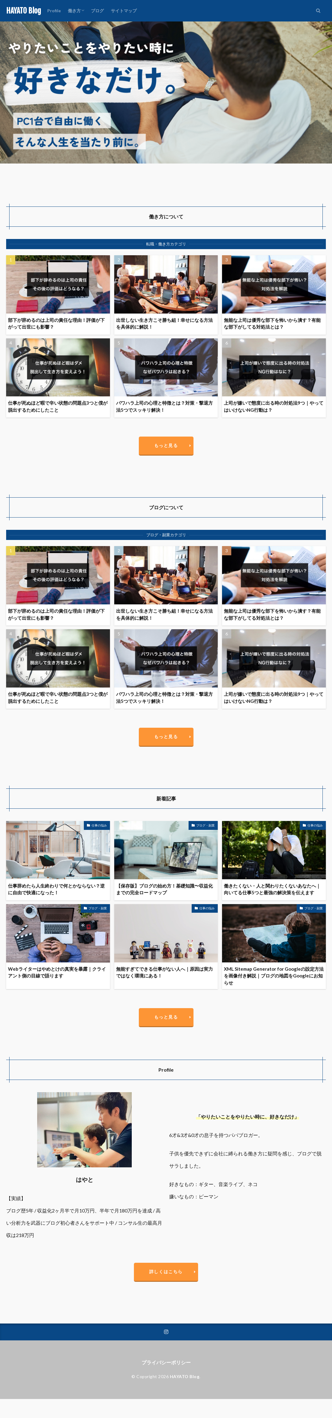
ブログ (97, 10)
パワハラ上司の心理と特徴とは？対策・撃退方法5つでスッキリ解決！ (164, 406)
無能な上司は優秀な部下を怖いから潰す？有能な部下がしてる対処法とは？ (272, 323)
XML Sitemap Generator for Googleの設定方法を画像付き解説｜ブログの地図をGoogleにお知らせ (274, 975)
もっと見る (166, 445)
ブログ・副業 (205, 825)
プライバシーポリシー (166, 1362)
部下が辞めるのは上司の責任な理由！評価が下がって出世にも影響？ (56, 323)
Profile (54, 10)
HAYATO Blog (23, 10)
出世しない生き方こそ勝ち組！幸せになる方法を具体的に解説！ (164, 323)
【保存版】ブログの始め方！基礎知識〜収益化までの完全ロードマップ (164, 889)
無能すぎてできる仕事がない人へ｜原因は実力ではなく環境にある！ (164, 972)
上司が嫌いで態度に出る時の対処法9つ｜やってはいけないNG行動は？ (273, 406)
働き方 (74, 10)
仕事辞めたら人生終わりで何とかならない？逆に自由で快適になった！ (56, 889)
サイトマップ (124, 10)
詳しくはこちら (166, 1271)
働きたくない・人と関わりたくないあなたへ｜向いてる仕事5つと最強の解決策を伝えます (272, 889)
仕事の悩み (99, 825)
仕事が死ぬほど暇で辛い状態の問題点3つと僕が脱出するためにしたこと (57, 406)
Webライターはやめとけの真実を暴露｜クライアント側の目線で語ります (57, 972)
